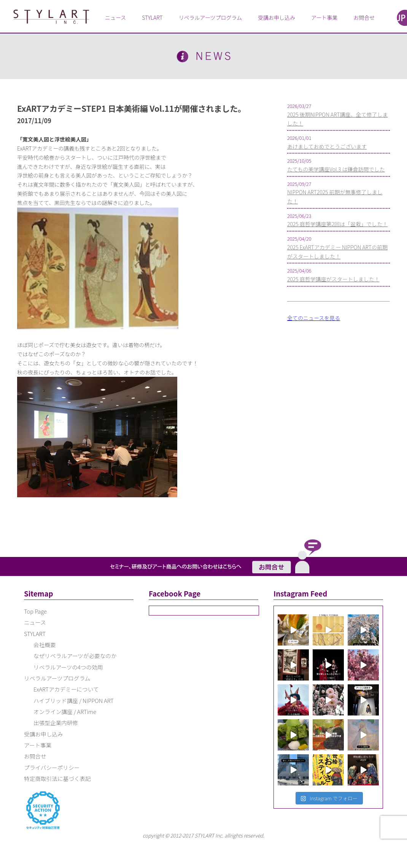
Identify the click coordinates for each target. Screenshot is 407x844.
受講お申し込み (276, 17)
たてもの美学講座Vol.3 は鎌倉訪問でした (336, 169)
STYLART (152, 17)
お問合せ (364, 17)
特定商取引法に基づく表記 (57, 778)
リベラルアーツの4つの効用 (68, 667)
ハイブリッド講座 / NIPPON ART (73, 700)
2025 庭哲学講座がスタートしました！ (333, 279)
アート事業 (324, 17)
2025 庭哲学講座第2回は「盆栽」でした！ (337, 224)
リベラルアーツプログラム (210, 17)
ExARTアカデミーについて (66, 689)
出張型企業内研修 (55, 723)
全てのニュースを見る (313, 318)
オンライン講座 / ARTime (64, 711)
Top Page (35, 611)
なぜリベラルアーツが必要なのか (75, 656)
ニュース (115, 17)
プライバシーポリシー (51, 767)
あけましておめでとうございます (327, 146)
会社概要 (44, 645)
